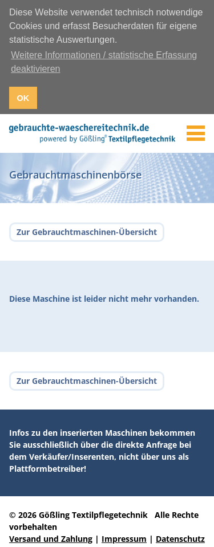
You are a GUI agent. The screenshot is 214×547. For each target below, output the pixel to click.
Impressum (124, 537)
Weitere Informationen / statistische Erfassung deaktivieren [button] (104, 62)
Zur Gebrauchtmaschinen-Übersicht (87, 231)
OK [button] (23, 98)
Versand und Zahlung (50, 537)
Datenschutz (180, 537)
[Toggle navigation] (196, 132)
